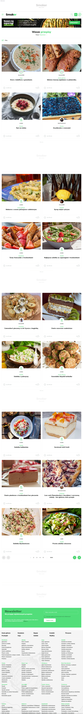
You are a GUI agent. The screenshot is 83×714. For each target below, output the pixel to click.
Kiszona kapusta (65, 686)
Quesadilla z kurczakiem (67, 713)
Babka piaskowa (46, 676)
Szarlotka (4, 668)
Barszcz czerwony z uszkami (68, 665)
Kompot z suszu (65, 676)
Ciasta (61, 326)
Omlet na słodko (6, 643)
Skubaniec (4, 682)
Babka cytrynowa (46, 674)
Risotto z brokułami (27, 672)
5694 (51, 557)
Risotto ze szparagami (27, 674)
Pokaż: (41, 35)
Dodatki (62, 207)
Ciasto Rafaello (6, 672)
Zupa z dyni (45, 643)
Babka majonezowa (47, 690)
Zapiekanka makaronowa (28, 653)
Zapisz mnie (49, 620)
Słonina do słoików (66, 701)
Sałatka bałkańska (21, 447)
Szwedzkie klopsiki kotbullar (61, 376)
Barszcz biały (45, 649)
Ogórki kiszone (65, 690)
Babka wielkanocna (47, 672)
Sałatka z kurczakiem (67, 647)
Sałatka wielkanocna (47, 680)
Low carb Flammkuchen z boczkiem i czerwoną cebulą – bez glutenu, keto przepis (61, 496)
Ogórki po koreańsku (66, 699)
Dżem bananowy (65, 697)
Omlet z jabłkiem (6, 651)
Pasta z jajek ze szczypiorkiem (30, 688)
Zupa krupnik (45, 645)
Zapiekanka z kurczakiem (48, 707)
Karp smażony (65, 672)
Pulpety (24, 643)
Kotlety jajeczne (65, 705)
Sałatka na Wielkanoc (67, 653)
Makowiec (4, 674)
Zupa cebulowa (46, 660)
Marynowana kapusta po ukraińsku (70, 692)
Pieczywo (68, 633)
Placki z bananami (6, 656)
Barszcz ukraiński (46, 647)
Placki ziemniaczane (27, 647)
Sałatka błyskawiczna (21, 543)
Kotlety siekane (26, 649)
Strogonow (4, 709)
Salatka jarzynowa (66, 649)
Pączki (3, 686)
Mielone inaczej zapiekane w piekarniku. (61, 80)
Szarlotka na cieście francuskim (10, 692)
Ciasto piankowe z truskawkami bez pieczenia (21, 495)
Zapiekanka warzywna (48, 711)
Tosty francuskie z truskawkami (21, 258)
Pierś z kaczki (25, 641)
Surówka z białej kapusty (68, 658)
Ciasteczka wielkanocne (48, 670)
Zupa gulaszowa (46, 655)
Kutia (62, 678)
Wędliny (52, 635)
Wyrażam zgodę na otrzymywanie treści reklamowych (57, 616)
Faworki (4, 688)
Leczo (3, 705)
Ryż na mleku (21, 128)
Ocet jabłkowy (65, 688)
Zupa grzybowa (65, 668)
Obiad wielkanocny (47, 666)
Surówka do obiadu (66, 641)
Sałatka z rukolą (65, 651)
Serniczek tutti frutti (61, 447)
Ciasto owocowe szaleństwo (61, 328)
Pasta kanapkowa (6, 647)
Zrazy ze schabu (26, 655)
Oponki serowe (5, 690)
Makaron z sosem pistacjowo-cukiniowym (21, 209)
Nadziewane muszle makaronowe (30, 711)
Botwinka (24, 686)
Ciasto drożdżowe (6, 666)
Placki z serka (5, 653)
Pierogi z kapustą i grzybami (68, 674)
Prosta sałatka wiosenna (62, 543)
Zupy (21, 78)
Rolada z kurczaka (66, 709)
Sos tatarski (45, 678)
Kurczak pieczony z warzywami (30, 676)
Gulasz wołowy (6, 711)
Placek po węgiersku (7, 707)
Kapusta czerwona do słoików (69, 695)
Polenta (24, 680)
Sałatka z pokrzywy (21, 376)
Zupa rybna (64, 666)
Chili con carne (5, 713)
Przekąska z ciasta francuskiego (69, 711)
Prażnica (4, 658)
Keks (62, 680)
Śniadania (21, 256)
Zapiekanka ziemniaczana (48, 709)
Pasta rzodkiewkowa (27, 692)
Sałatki (62, 256)
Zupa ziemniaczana (47, 651)
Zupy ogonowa (45, 641)
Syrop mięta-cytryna (61, 209)
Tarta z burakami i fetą (67, 707)
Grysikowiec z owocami (61, 128)
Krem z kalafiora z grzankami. (21, 80)
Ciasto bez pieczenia (7, 676)
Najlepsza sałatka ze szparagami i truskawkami (61, 258)
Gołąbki (24, 665)
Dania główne (61, 78)
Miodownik (4, 680)
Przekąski (21, 326)
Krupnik (24, 666)
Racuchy (4, 645)
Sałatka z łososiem (66, 645)
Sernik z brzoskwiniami (28, 693)
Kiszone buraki (65, 693)
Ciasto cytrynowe (6, 678)
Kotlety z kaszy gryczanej (28, 668)
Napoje (36, 633)
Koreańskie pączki (6, 695)
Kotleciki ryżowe (26, 678)
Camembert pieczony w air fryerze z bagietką (21, 328)
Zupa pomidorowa (46, 658)
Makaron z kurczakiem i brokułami (31, 705)
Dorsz (23, 651)
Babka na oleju (6, 670)
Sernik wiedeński (26, 695)
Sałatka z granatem (66, 656)
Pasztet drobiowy (46, 668)
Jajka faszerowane (46, 665)
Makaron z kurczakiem (27, 645)
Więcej (25, 621)
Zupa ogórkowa (46, 656)
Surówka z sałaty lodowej (68, 643)
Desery (21, 126)
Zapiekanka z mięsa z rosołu (49, 713)
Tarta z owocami (46, 686)
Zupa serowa (45, 653)
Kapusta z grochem (66, 670)
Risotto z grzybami (26, 670)
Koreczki (4, 693)
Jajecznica (4, 641)
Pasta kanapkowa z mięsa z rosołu (11, 655)
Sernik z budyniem (6, 665)
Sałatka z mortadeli (66, 655)
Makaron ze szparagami (28, 690)
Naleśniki (4, 649)
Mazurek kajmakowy (47, 688)
